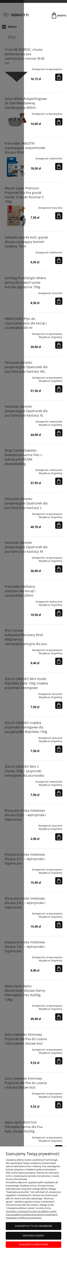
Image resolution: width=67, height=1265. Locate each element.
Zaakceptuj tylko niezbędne (33, 1226)
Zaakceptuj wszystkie (33, 1244)
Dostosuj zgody (33, 1235)
